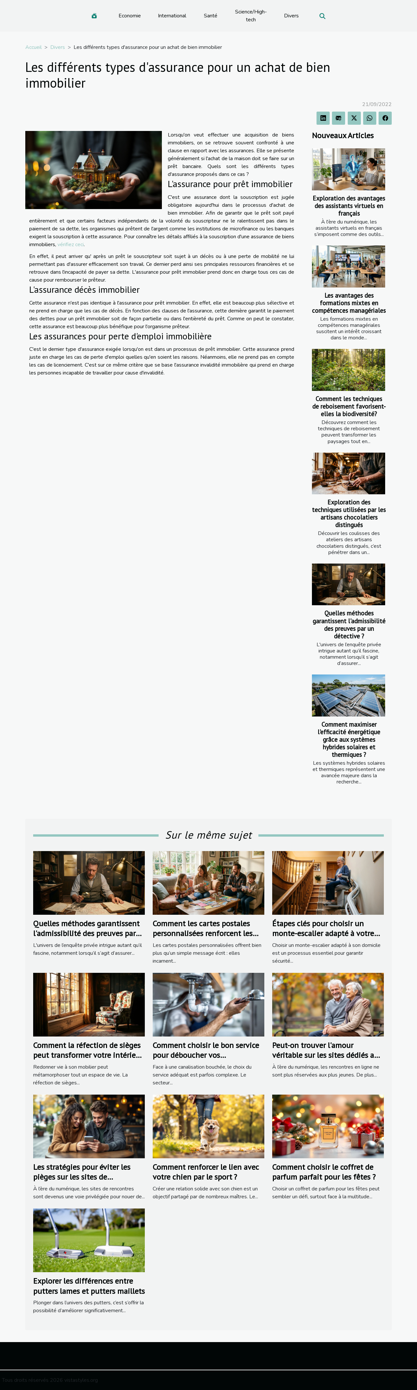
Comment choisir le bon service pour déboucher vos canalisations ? (206, 1055)
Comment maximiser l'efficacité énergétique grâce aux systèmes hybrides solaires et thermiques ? (349, 739)
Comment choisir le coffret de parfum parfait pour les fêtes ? (324, 1172)
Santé (210, 15)
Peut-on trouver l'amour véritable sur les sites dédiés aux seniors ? (327, 1055)
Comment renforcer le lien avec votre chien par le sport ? (206, 1172)
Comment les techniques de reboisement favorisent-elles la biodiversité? (349, 406)
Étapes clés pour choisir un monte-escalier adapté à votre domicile (323, 933)
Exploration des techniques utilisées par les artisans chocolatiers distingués (349, 513)
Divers (291, 15)
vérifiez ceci (70, 244)
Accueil (33, 47)
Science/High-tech (251, 15)
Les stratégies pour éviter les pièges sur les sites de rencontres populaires (81, 1177)
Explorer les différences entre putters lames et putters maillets (89, 1286)
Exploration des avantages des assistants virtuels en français (349, 205)
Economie (130, 15)
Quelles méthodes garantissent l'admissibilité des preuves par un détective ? (349, 624)
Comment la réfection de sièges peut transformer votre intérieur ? (88, 1055)
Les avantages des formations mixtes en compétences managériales (349, 302)
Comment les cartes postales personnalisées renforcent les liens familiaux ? (202, 933)
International (172, 15)
